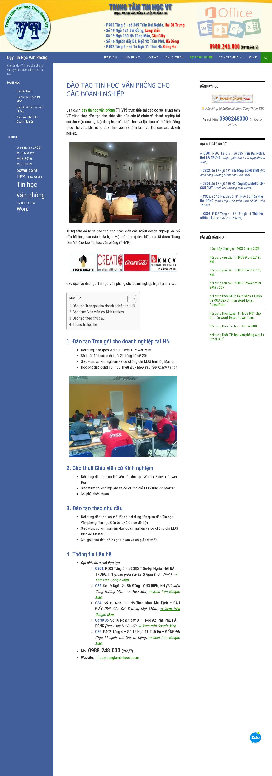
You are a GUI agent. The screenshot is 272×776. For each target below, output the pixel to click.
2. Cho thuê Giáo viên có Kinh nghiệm (96, 312)
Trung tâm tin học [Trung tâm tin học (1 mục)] (26, 202)
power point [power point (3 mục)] (27, 170)
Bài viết (252, 57)
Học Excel (153, 57)
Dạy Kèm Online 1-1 (230, 57)
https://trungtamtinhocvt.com (117, 657)
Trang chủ (110, 57)
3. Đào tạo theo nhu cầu (86, 318)
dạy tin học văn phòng (98, 110)
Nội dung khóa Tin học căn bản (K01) (234, 326)
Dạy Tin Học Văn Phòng (27, 57)
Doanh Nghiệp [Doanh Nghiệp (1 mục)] (24, 147)
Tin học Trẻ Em (175, 57)
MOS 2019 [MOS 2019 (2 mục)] (24, 164)
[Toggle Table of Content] (129, 299)
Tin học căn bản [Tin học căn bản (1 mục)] (34, 176)
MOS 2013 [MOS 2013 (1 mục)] (29, 153)
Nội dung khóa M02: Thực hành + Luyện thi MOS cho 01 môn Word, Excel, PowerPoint (236, 300)
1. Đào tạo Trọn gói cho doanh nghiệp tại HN (102, 306)
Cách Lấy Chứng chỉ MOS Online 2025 (235, 249)
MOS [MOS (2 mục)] (20, 153)
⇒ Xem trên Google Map (157, 626)
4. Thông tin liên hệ (83, 324)
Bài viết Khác (24, 91)
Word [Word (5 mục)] (23, 209)
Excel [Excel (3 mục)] (37, 147)
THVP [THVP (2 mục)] (21, 176)
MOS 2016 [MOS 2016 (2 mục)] (24, 159)
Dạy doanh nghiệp (201, 57)
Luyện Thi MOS (131, 57)
